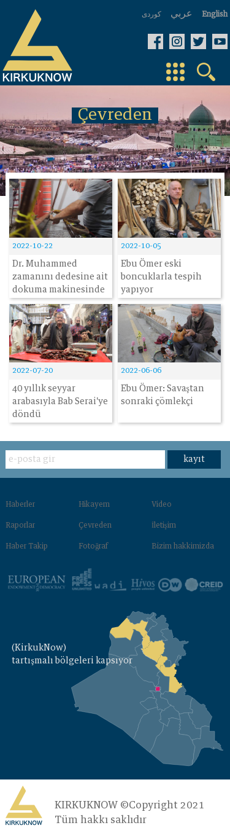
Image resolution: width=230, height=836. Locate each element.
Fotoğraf (93, 546)
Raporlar (20, 525)
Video (161, 505)
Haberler (20, 505)
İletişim (163, 525)
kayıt (194, 459)
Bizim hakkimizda (182, 546)
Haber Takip (27, 546)
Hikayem (94, 505)
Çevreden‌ (95, 525)
